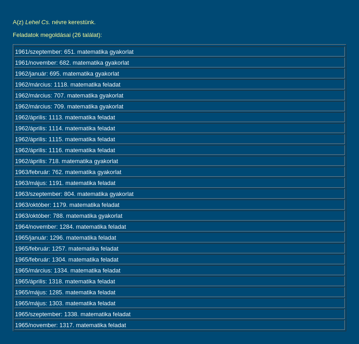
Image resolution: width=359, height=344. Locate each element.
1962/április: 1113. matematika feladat (65, 117)
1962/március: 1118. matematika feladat (67, 84)
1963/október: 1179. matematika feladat (67, 204)
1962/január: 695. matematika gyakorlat (67, 73)
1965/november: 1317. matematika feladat (70, 325)
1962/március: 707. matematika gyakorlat (69, 95)
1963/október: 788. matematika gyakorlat (69, 215)
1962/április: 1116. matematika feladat (65, 150)
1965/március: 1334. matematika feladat (67, 270)
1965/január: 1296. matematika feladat (65, 237)
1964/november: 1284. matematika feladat (70, 226)
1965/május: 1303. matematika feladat (65, 303)
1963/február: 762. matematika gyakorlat (68, 172)
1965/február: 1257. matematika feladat (66, 248)
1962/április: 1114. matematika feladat (65, 128)
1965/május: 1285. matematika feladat (65, 292)
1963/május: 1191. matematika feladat (65, 183)
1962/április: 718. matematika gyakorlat (66, 161)
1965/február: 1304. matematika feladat (66, 259)
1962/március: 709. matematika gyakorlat (69, 106)
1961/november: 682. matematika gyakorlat (72, 62)
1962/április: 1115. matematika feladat (65, 139)
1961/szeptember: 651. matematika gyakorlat (74, 51)
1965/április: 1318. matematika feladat (65, 281)
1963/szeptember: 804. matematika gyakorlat (74, 193)
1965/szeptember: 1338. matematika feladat (73, 314)
